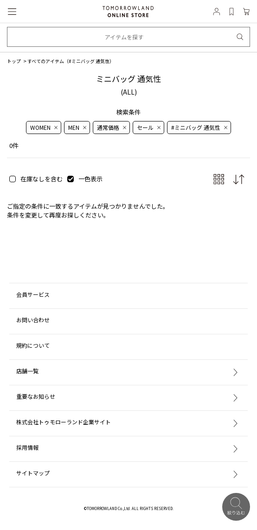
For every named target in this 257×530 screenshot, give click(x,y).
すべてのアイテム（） (70, 60)
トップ (14, 60)
